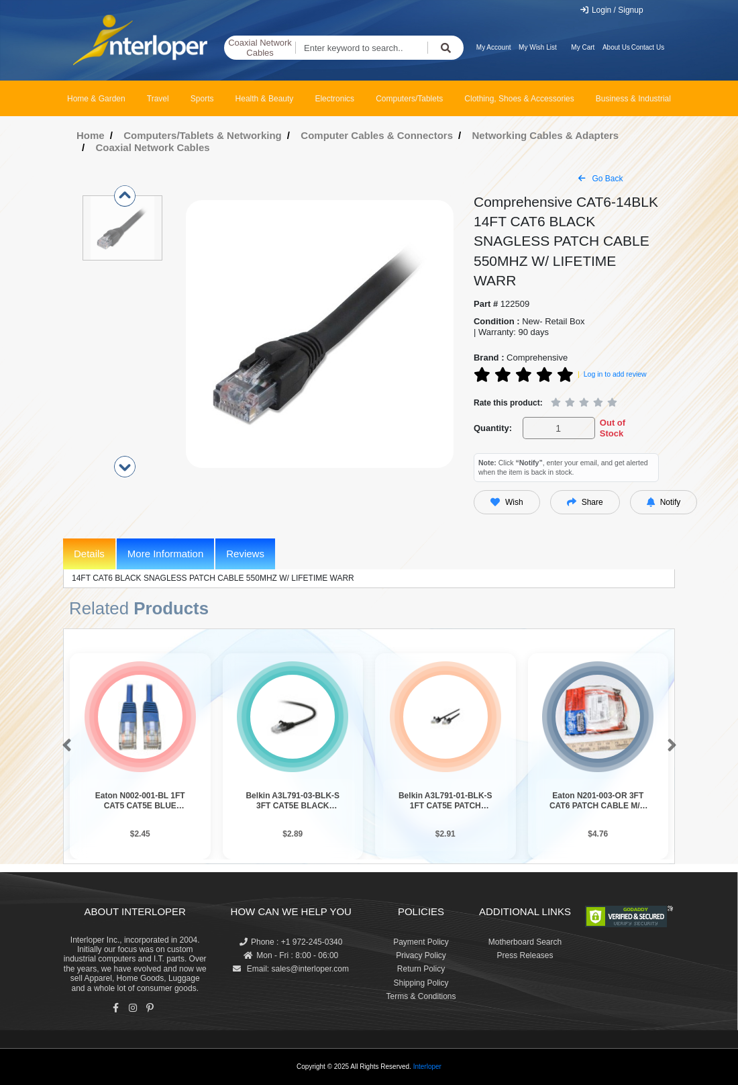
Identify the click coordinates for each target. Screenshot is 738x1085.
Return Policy (421, 969)
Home (90, 135)
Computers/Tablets (409, 98)
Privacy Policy (421, 955)
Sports (202, 98)
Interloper (427, 1066)
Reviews (245, 553)
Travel (158, 98)
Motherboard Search (525, 942)
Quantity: (493, 428)
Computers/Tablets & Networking (202, 135)
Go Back (600, 178)
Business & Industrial (633, 98)
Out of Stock (612, 428)
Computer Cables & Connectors (377, 135)
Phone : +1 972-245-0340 (291, 942)
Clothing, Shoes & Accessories (519, 98)
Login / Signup (611, 10)
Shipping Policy (420, 983)
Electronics (334, 98)
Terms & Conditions (421, 996)
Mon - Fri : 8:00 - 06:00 (291, 955)
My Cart (582, 47)
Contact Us (647, 47)
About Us (616, 47)
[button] (667, 746)
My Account (493, 47)
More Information (165, 553)
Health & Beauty (264, 98)
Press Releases (524, 955)
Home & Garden (96, 98)
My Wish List (538, 47)
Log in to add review (615, 374)
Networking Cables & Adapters (545, 135)
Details (89, 553)
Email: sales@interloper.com (291, 969)
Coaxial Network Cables (260, 48)
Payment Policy (421, 942)
